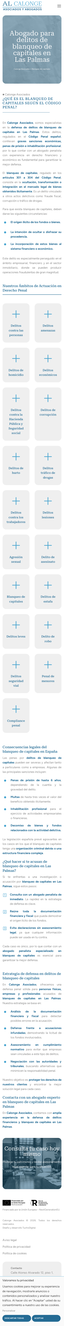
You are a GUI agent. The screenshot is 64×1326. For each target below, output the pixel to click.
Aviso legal (10, 1240)
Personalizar (8, 1310)
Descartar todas (14, 1318)
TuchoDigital (29, 1227)
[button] (59, 6)
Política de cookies (15, 1253)
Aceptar (38, 1318)
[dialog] (32, 1301)
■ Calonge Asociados (16, 94)
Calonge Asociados (22, 69)
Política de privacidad (16, 1246)
